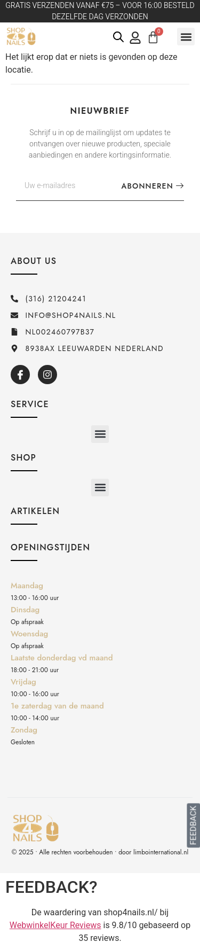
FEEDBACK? (51, 887)
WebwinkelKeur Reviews (55, 925)
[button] (186, 36)
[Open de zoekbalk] (118, 37)
